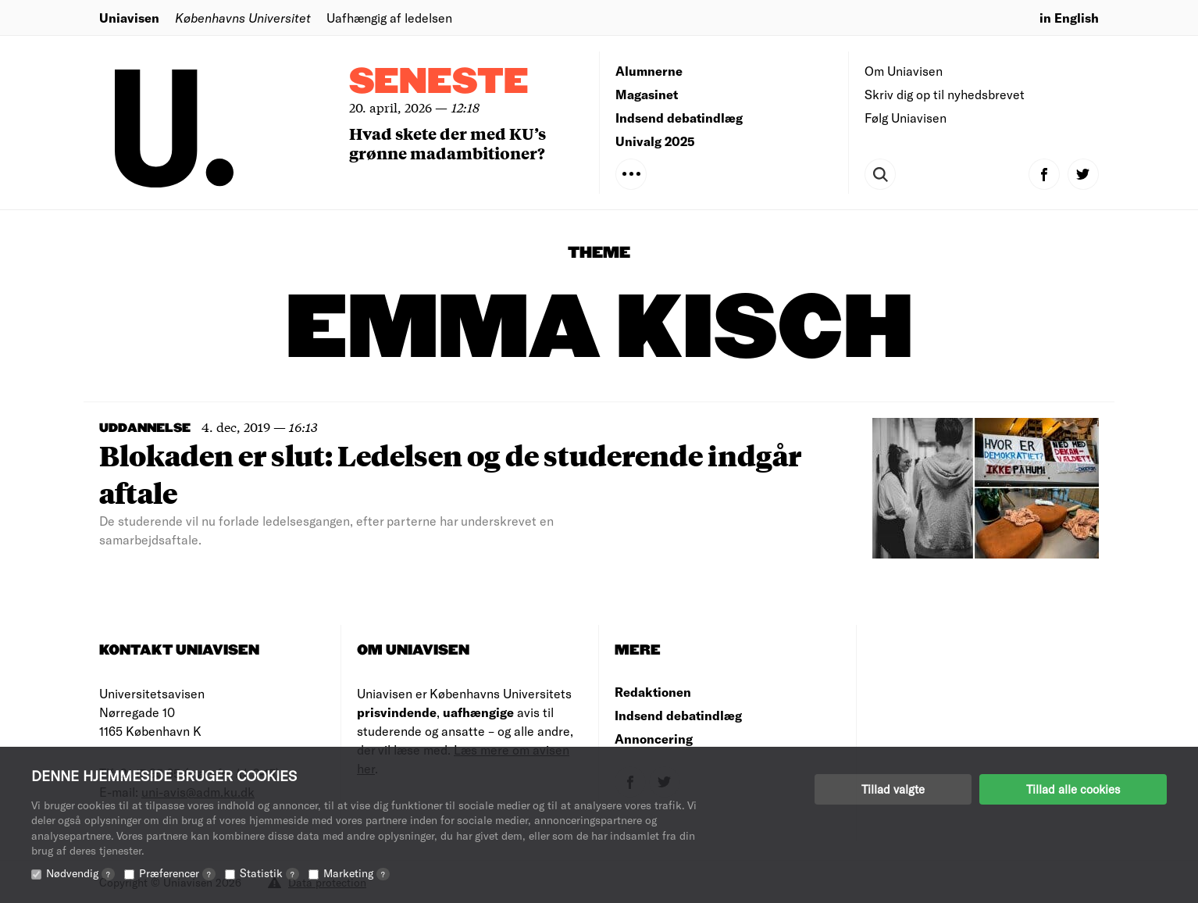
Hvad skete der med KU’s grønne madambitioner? (447, 143)
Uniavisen (129, 17)
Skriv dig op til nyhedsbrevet (945, 94)
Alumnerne (649, 70)
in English (1069, 17)
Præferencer (177, 873)
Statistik (269, 873)
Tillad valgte (893, 789)
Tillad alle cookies (1073, 789)
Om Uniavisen (904, 70)
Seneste (439, 82)
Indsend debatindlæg (679, 117)
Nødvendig (80, 873)
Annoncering (654, 738)
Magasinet (646, 94)
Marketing (356, 873)
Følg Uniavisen (906, 117)
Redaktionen (653, 691)
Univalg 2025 (655, 141)
